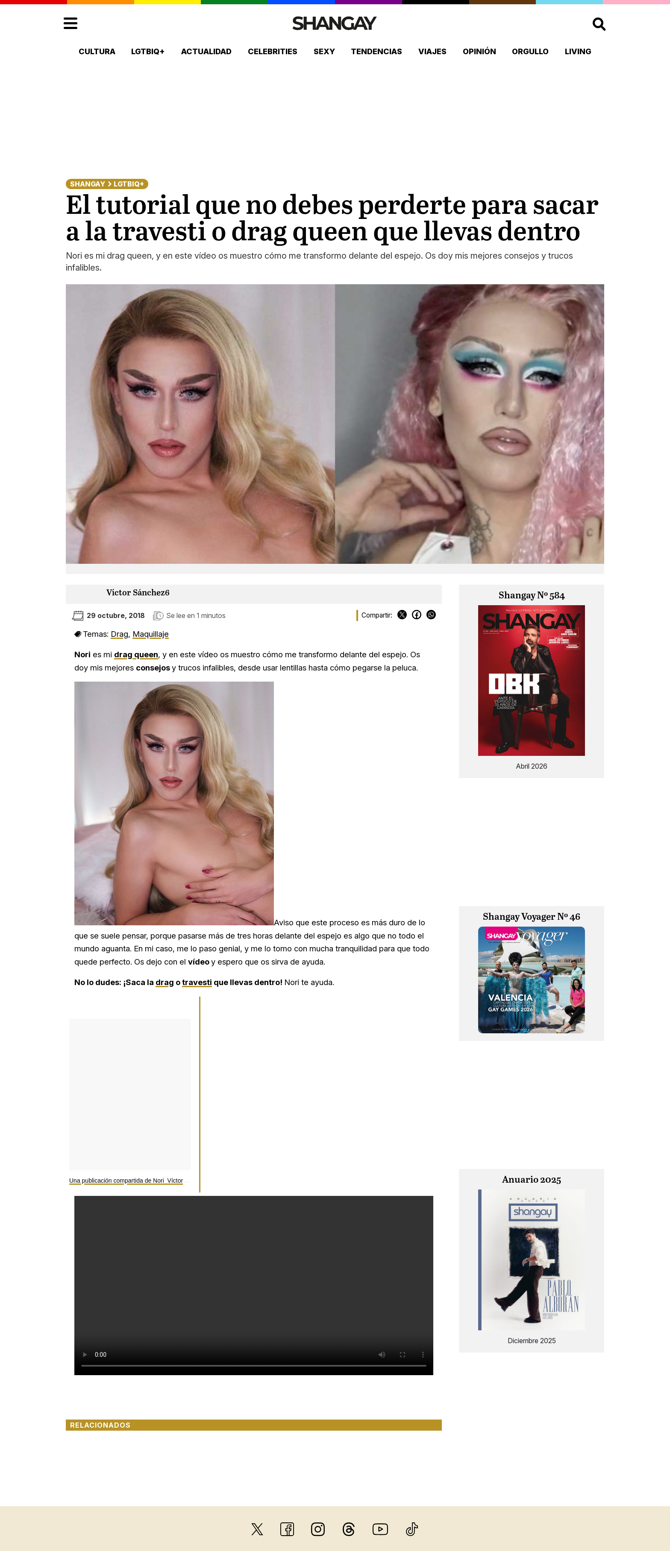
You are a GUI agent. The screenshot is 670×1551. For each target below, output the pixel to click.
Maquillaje (150, 633)
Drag (119, 633)
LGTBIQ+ (148, 51)
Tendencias (376, 51)
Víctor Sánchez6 (138, 593)
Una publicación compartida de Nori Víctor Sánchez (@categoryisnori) (163, 1180)
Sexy (324, 51)
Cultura (97, 51)
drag (165, 982)
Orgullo (530, 51)
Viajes (432, 51)
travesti (197, 982)
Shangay (87, 184)
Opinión (479, 51)
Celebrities (272, 51)
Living (578, 51)
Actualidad (206, 51)
